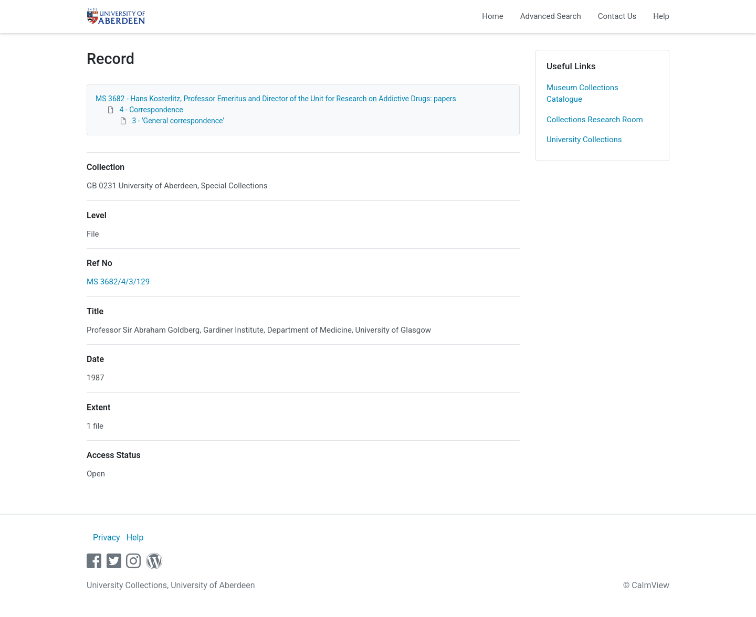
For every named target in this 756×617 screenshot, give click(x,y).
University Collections (584, 139)
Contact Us (617, 16)
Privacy (106, 537)
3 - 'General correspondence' (178, 120)
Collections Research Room (595, 119)
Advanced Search (550, 16)
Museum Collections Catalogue (582, 93)
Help (661, 16)
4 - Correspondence (151, 109)
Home (492, 16)
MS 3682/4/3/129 (118, 281)
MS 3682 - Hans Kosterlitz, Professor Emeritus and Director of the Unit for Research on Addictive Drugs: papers (276, 98)
